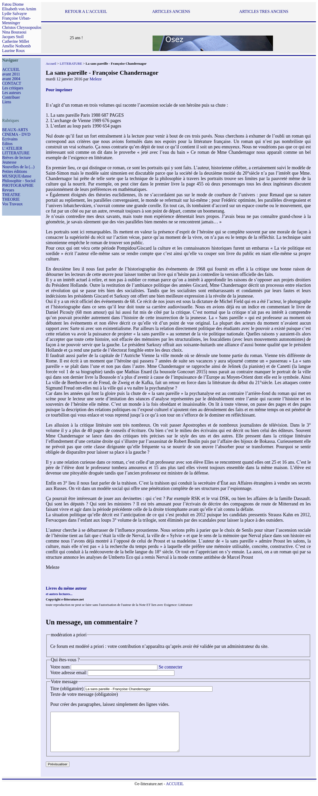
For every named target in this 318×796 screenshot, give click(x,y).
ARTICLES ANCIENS (171, 11)
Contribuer (11, 97)
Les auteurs (11, 92)
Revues (8, 190)
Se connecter (170, 667)
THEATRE (11, 194)
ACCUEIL (11, 69)
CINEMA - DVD (16, 134)
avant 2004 (11, 79)
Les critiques (12, 88)
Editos (7, 143)
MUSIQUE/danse (16, 176)
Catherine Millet (15, 41)
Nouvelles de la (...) (18, 167)
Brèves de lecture (16, 157)
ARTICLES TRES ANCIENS (263, 11)
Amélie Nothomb (16, 46)
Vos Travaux (12, 204)
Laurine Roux (13, 50)
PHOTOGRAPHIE (17, 185)
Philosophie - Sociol (19, 181)
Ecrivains (9, 139)
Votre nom (60, 667)
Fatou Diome (13, 4)
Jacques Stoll (13, 37)
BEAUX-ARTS (15, 130)
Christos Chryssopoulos (21, 27)
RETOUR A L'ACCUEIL (86, 11)
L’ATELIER (12, 148)
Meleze (96, 79)
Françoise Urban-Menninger (16, 20)
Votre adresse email (68, 672)
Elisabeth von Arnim (19, 9)
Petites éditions (14, 171)
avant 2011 (11, 74)
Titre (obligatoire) (67, 688)
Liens (6, 102)
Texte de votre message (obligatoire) (84, 694)
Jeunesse (9, 162)
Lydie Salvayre (14, 13)
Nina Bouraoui (14, 32)
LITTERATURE (16, 153)
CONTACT (11, 83)
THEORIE (11, 199)
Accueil (51, 63)
